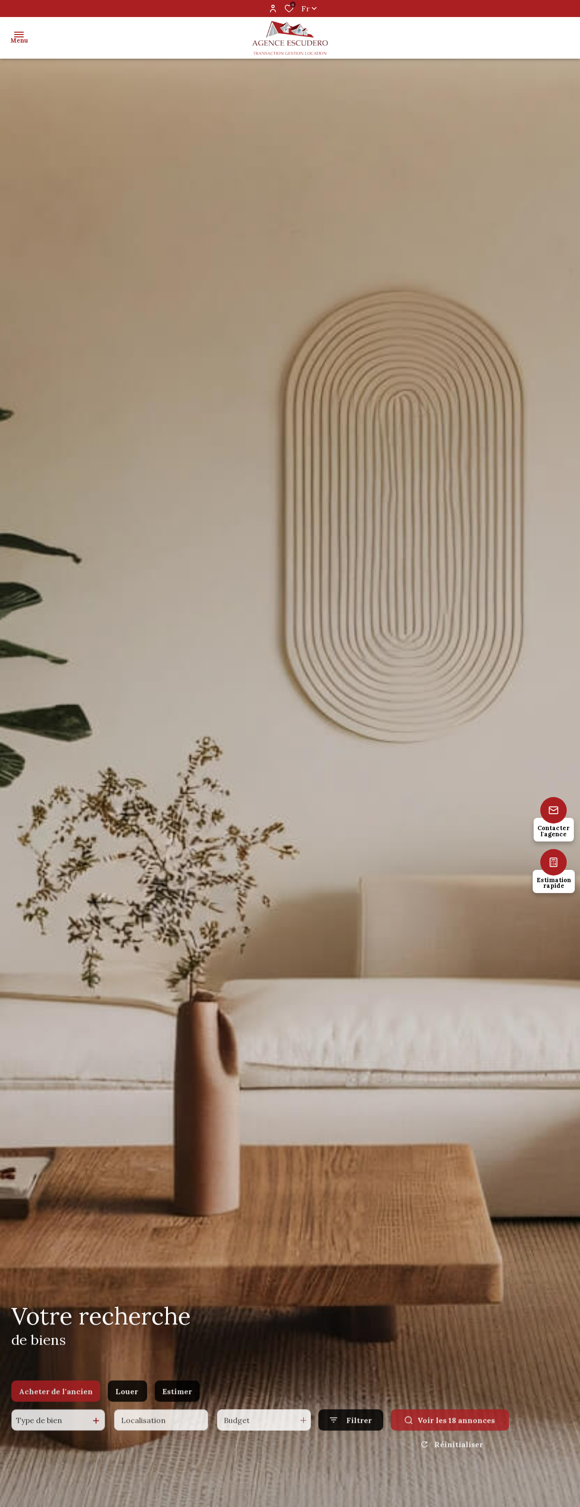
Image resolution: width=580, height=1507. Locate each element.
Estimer (177, 1404)
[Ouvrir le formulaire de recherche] (350, 1433)
